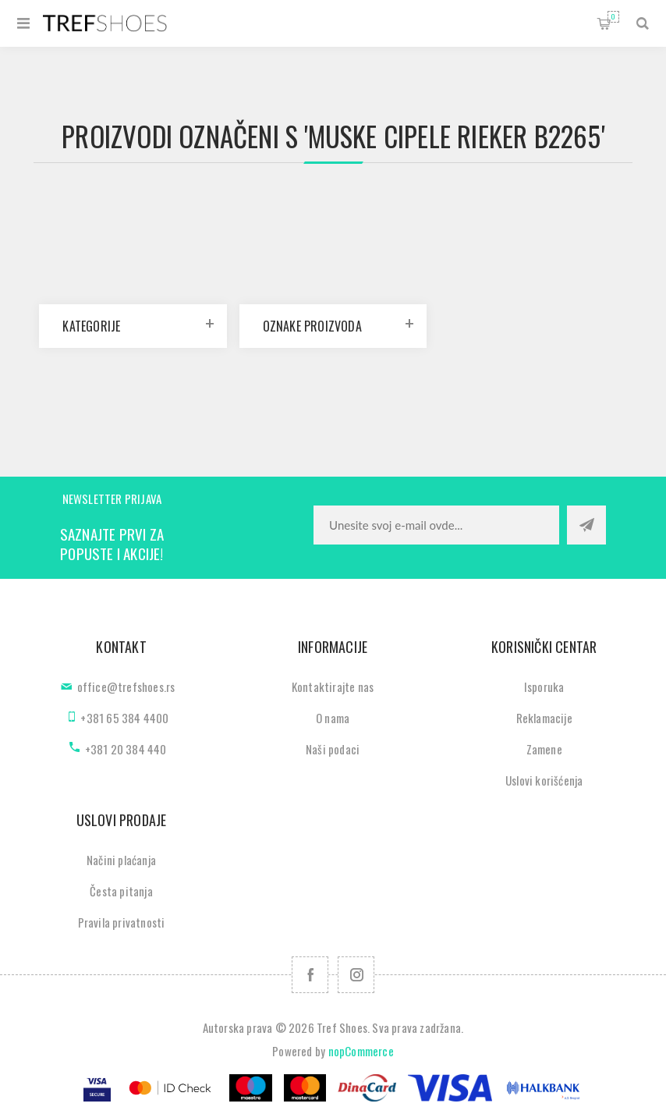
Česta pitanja (121, 890)
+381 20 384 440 (126, 748)
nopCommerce (361, 1050)
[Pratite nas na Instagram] (356, 974)
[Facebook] (310, 974)
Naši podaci (333, 748)
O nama (332, 717)
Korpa (613, 17)
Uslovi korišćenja (544, 780)
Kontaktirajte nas (333, 686)
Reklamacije (544, 717)
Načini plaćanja (121, 859)
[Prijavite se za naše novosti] (436, 525)
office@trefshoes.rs (126, 686)
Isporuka (544, 686)
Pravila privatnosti (121, 922)
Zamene (544, 748)
